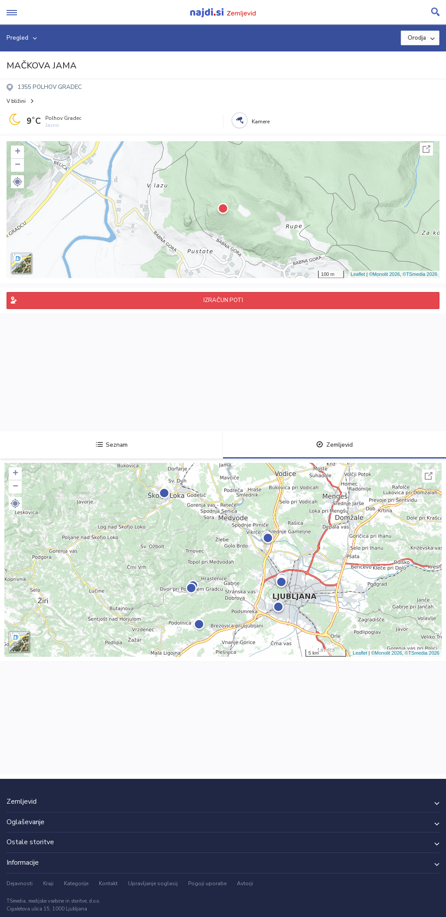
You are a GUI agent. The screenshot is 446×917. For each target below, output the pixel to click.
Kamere (261, 121)
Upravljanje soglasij (153, 883)
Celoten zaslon (426, 149)
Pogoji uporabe (207, 883)
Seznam (112, 445)
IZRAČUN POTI (223, 300)
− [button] (17, 165)
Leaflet (358, 274)
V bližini (16, 101)
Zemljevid (334, 445)
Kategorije (76, 883)
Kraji (48, 883)
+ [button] (17, 152)
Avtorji (245, 883)
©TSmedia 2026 (419, 274)
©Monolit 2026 (384, 274)
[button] (17, 181)
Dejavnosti (20, 883)
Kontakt (108, 883)
